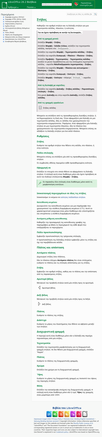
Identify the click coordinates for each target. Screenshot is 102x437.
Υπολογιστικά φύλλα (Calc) (14, 21)
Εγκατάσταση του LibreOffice (15, 39)
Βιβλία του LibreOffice (67, 408)
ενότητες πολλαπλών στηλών (73, 197)
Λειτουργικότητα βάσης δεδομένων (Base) (16, 29)
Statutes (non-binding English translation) (79, 419)
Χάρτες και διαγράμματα (13, 35)
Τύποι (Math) (9, 32)
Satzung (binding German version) (46, 421)
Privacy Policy (57, 419)
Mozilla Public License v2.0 (83, 423)
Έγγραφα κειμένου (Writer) (14, 17)
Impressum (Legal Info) (42, 419)
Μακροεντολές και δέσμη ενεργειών (17, 37)
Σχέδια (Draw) (10, 26)
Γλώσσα (30, 7)
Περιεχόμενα (7, 14)
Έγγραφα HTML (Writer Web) (15, 19)
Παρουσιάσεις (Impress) (13, 24)
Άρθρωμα (12, 7)
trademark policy (62, 432)
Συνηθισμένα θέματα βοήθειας (15, 41)
